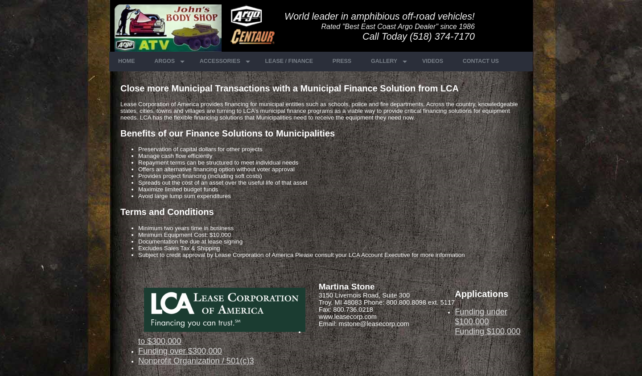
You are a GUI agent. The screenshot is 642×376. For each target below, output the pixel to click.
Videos (432, 61)
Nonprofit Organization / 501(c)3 (196, 360)
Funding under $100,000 (481, 316)
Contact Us (481, 61)
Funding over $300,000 (180, 350)
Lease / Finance (289, 61)
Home (126, 61)
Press (342, 61)
